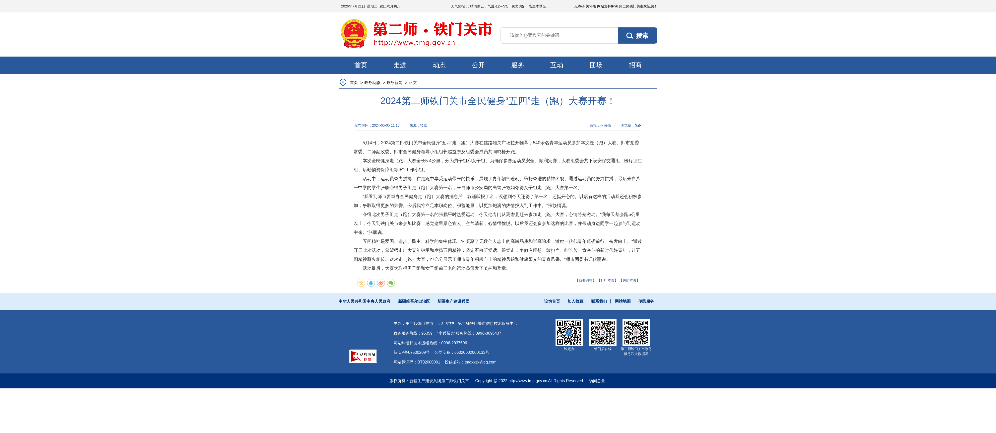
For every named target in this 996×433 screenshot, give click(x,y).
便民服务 (646, 301)
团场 (596, 65)
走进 (399, 65)
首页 (360, 65)
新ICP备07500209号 (411, 352)
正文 (413, 82)
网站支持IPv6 (607, 6)
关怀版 (591, 6)
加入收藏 (575, 301)
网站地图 (623, 301)
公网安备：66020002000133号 (462, 352)
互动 (556, 65)
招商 (635, 65)
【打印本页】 (607, 280)
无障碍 (579, 6)
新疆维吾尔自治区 (414, 301)
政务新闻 (394, 82)
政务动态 (372, 82)
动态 (439, 65)
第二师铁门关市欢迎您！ (638, 6)
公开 (478, 65)
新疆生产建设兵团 (453, 301)
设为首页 (552, 301)
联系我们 (599, 301)
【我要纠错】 (585, 280)
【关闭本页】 (629, 280)
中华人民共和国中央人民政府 (364, 301)
